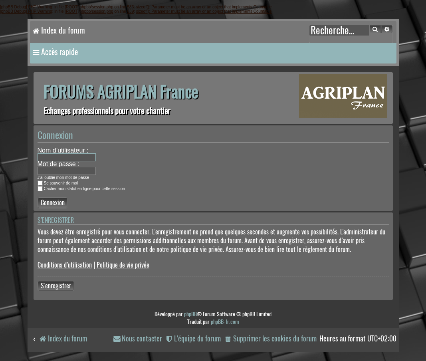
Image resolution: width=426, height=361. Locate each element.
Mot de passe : (58, 164)
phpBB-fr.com (225, 321)
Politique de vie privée (123, 265)
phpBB (190, 314)
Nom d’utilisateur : (63, 150)
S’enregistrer (56, 286)
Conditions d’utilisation (65, 265)
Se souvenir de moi (58, 183)
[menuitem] (270, 339)
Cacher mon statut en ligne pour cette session (81, 188)
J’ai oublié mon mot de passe (63, 177)
